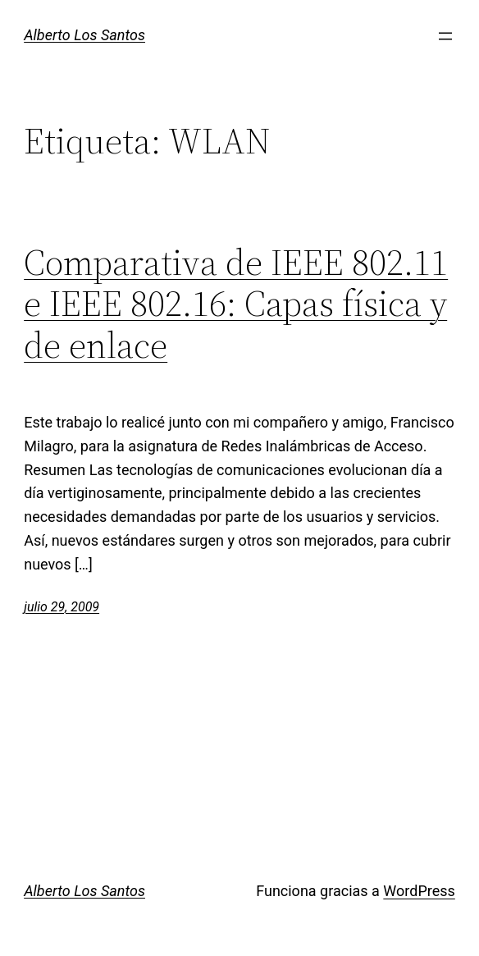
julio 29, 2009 (61, 607)
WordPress (418, 890)
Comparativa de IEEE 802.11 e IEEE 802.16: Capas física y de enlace (236, 304)
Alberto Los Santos (84, 34)
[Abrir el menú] (445, 36)
